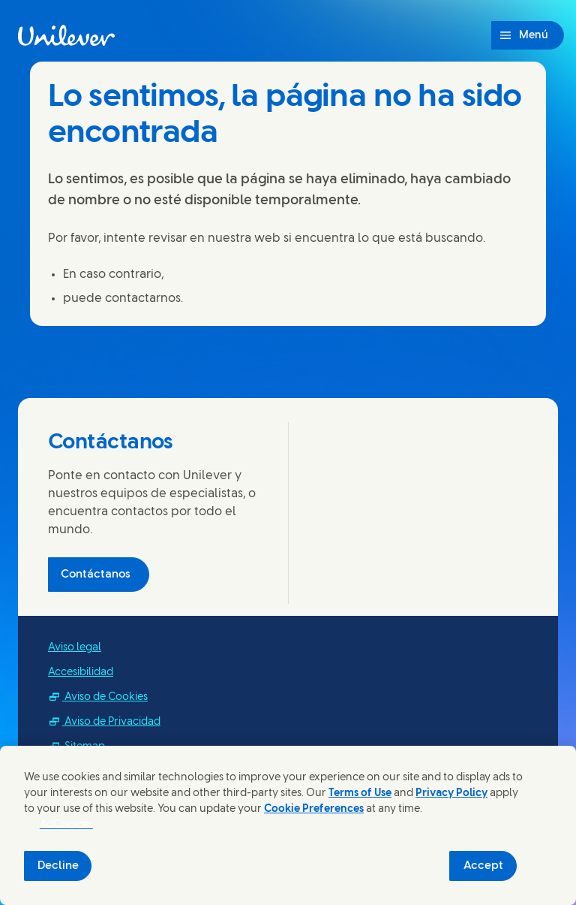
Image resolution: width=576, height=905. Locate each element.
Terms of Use (360, 793)
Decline (58, 866)
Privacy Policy (452, 793)
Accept (483, 866)
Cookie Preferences (314, 809)
